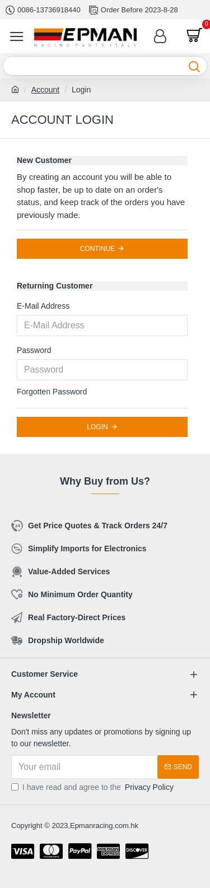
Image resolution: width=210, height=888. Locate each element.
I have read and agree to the (93, 787)
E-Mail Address (43, 305)
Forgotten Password (52, 391)
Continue (97, 249)
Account (45, 89)
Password (34, 350)
